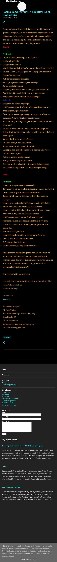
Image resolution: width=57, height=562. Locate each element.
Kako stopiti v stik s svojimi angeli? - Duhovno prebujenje (22, 446)
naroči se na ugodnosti (11, 399)
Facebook (5, 394)
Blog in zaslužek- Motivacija (12, 487)
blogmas (7, 337)
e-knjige (5, 383)
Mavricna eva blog (9, 405)
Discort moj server (9, 401)
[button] (4, 22)
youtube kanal (7, 403)
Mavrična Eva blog (13, 1)
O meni (4, 467)
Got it (35, 560)
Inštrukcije (6, 299)
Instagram (6, 392)
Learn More (25, 560)
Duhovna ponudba (9, 385)
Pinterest (5, 397)
